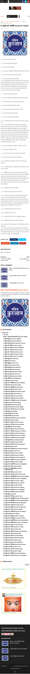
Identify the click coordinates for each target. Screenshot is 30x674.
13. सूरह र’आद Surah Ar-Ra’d (11, 365)
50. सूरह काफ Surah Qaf (10, 446)
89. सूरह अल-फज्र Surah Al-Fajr (12, 533)
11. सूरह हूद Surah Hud (9, 361)
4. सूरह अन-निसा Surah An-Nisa (12, 345)
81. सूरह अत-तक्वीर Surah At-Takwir (13, 516)
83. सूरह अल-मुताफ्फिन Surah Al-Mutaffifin (15, 520)
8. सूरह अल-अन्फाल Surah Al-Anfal (13, 354)
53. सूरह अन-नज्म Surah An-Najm (13, 453)
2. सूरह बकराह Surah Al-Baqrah (12, 341)
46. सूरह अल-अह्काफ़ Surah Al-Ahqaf (14, 438)
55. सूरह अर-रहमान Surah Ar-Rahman (14, 457)
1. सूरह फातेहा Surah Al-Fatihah (17, 276)
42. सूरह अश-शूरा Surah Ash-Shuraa (13, 429)
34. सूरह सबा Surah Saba (10, 411)
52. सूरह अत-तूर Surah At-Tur (11, 451)
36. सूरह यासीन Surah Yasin (11, 416)
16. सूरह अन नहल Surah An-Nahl (12, 372)
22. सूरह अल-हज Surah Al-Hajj (11, 385)
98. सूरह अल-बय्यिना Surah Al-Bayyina (14, 553)
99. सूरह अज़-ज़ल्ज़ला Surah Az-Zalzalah (14, 555)
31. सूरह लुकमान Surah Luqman (12, 405)
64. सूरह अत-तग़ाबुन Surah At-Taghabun (15, 479)
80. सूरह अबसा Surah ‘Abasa (11, 514)
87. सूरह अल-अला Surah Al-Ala (12, 529)
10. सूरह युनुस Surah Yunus (10, 359)
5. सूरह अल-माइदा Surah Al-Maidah (13, 348)
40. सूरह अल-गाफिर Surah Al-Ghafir (13, 425)
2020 (4, 333)
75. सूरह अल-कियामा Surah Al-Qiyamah (14, 503)
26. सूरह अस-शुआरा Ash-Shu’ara (12, 394)
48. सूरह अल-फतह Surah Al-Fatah (13, 442)
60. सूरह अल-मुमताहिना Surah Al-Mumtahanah (12, 469)
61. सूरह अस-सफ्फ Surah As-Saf (12, 472)
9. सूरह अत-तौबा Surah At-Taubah (13, 356)
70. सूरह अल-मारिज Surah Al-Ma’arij (13, 492)
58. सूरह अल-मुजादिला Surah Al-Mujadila (15, 464)
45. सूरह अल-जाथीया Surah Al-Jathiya (14, 435)
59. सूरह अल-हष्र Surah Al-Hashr (12, 466)
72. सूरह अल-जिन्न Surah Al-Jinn (12, 496)
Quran (7, 21)
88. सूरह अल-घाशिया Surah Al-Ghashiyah (15, 531)
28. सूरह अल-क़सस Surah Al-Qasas (13, 398)
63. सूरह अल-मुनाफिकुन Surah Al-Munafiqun (16, 476)
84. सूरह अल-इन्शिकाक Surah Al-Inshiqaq (15, 522)
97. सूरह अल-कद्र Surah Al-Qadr (12, 551)
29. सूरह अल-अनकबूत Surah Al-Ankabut (14, 400)
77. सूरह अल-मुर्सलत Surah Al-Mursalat (14, 507)
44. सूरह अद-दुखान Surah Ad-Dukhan (14, 433)
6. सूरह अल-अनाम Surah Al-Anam (13, 350)
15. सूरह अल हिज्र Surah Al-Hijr (11, 370)
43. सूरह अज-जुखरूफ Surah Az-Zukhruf (14, 431)
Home (2, 16)
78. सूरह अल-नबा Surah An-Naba (12, 509)
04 (5, 335)
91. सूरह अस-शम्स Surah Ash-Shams (13, 538)
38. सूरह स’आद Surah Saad (10, 420)
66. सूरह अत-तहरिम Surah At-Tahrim (13, 483)
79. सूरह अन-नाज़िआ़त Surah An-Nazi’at (14, 512)
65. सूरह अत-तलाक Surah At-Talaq (13, 481)
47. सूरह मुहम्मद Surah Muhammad (13, 440)
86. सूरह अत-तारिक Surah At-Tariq (13, 527)
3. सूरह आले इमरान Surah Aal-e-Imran (14, 343)
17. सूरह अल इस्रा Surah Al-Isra (11, 374)
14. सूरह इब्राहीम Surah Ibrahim (12, 367)
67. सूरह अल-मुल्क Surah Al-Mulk (12, 485)
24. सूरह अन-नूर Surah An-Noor (12, 389)
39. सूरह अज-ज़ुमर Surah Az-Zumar (13, 422)
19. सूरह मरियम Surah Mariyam (12, 378)
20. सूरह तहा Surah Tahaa (10, 381)
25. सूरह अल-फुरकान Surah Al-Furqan (14, 392)
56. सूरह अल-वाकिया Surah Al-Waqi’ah (14, 460)
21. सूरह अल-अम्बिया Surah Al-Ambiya (14, 383)
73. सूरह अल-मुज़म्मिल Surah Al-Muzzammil (15, 498)
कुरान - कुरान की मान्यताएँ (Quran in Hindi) (14, 290)
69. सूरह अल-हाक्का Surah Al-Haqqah (14, 490)
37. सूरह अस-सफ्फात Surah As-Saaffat (14, 418)
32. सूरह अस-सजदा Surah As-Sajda (13, 407)
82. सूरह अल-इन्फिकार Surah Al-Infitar (14, 518)
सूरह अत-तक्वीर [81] (15, 21)
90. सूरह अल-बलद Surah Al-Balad (13, 536)
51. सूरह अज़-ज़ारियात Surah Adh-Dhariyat (15, 449)
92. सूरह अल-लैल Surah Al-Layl (12, 540)
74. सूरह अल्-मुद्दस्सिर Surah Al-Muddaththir (16, 500)
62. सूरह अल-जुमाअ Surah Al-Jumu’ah (14, 474)
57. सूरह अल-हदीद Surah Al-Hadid (13, 462)
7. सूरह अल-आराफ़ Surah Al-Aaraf (13, 352)
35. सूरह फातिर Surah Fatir (10, 413)
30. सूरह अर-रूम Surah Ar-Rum (12, 403)
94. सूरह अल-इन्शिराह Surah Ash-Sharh (14, 544)
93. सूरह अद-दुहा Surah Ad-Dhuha (13, 542)
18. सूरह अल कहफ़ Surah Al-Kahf (12, 376)
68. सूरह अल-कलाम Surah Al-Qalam (13, 487)
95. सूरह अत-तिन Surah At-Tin (12, 547)
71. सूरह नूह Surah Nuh (9, 494)
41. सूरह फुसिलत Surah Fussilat (12, 427)
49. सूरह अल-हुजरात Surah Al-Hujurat (14, 444)
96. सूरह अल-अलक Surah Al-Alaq (12, 549)
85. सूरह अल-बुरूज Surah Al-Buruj (12, 525)
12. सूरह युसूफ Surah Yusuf (16, 283)
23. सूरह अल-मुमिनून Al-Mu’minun (13, 387)
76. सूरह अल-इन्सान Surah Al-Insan (13, 505)
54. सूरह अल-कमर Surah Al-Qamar (13, 455)
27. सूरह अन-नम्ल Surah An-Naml (13, 396)
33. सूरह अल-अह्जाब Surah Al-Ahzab (13, 409)
